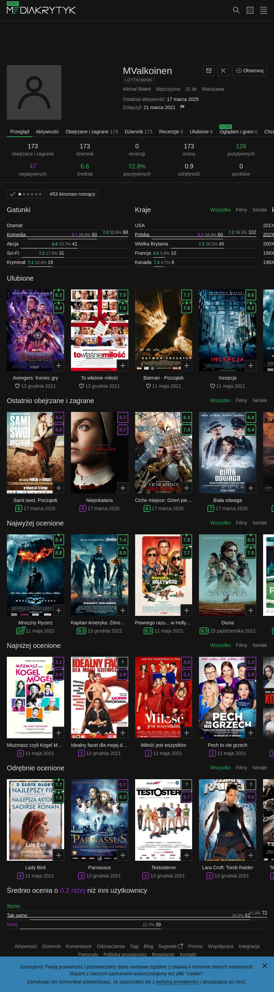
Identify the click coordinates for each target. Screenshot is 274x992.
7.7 (187, 295)
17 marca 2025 (39, 508)
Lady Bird (35, 867)
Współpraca (220, 946)
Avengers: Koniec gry (35, 378)
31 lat (191, 89)
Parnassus (99, 867)
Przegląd (19, 131)
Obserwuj (249, 70)
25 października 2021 (233, 631)
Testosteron (163, 867)
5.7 (122, 429)
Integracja (249, 946)
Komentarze (78, 946)
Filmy (241, 209)
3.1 (58, 662)
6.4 (250, 417)
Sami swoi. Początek (35, 500)
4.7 (122, 417)
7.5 (122, 295)
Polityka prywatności (125, 954)
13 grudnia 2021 (105, 631)
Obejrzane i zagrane (92, 131)
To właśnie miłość (99, 378)
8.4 (58, 306)
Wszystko (220, 209)
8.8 (58, 551)
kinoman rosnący (72, 194)
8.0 (122, 551)
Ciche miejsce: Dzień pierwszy (167, 500)
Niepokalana (99, 500)
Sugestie (170, 946)
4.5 (187, 662)
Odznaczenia (111, 946)
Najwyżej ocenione (35, 523)
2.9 (122, 674)
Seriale (259, 209)
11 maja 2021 (40, 631)
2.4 (58, 674)
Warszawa (213, 89)
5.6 (250, 797)
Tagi (134, 946)
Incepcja (227, 378)
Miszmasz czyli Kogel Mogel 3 (39, 745)
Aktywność (47, 131)
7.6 (122, 306)
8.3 (58, 294)
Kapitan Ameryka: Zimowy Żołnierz (108, 622)
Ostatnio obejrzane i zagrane (50, 400)
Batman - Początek (163, 378)
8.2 (250, 306)
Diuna (227, 622)
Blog (148, 946)
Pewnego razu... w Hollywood (166, 622)
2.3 (250, 662)
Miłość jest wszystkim (163, 745)
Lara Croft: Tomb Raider (227, 867)
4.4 (58, 417)
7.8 (187, 538)
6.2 (122, 797)
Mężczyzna (168, 89)
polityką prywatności (177, 981)
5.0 (58, 429)
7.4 (187, 429)
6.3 (187, 417)
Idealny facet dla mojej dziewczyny (107, 745)
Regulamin (163, 954)
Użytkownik (138, 80)
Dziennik (139, 131)
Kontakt (188, 954)
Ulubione (201, 131)
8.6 (250, 295)
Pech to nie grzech (227, 745)
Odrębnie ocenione (35, 768)
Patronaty (88, 954)
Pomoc (195, 946)
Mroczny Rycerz (35, 622)
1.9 (250, 674)
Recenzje (171, 131)
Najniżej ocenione (34, 645)
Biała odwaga (227, 500)
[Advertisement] (137, 43)
